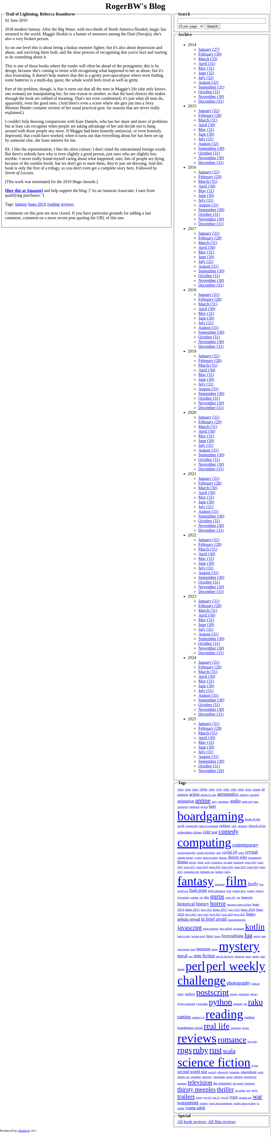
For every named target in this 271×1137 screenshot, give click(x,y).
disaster (223, 857)
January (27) (208, 49)
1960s (212, 789)
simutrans (235, 1072)
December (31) (211, 101)
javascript (189, 927)
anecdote (254, 794)
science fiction (214, 1062)
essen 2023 (240, 867)
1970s (219, 789)
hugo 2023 (215, 914)
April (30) (206, 125)
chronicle (242, 826)
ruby (200, 1050)
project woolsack (186, 1003)
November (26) (211, 770)
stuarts (229, 1076)
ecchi (207, 862)
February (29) (209, 176)
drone (201, 862)
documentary (255, 857)
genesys (259, 890)
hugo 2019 (37, 204)
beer (212, 806)
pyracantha (202, 1003)
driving (192, 862)
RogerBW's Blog (135, 6)
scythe (255, 1065)
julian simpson (210, 928)
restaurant (236, 1027)
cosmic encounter (205, 852)
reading (53, 204)
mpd (192, 949)
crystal (251, 852)
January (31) (208, 172)
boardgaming (210, 816)
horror (218, 903)
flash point (198, 890)
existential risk (191, 871)
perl (195, 966)
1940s (195, 789)
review (245, 1027)
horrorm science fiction (239, 904)
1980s (226, 789)
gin (201, 897)
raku (255, 1002)
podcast (256, 983)
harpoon (247, 897)
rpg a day (252, 1041)
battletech (194, 806)
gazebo (250, 890)
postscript (212, 992)
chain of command (208, 826)
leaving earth (198, 936)
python (220, 1002)
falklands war (207, 871)
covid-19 (229, 852)
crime (241, 852)
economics (216, 862)
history (202, 904)
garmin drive (239, 890)
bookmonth (191, 826)
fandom (219, 871)
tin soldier (240, 1090)
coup (218, 852)
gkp (206, 897)
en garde (228, 862)
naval (182, 955)
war (257, 1096)
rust (215, 1050)
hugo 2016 (206, 909)
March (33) (207, 59)
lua (248, 935)
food (228, 890)
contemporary (245, 845)
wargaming (188, 1102)
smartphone (249, 1072)
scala (229, 1050)
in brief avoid (214, 919)
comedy (228, 831)
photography (239, 983)
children (224, 826)
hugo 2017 (220, 909)
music (214, 949)
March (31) (207, 120)
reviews (67, 204)
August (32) (208, 82)
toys (255, 1090)
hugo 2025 (239, 914)
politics (190, 994)
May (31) (206, 68)
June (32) (206, 73)
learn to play (183, 936)
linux (209, 936)
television (200, 1082)
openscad (239, 956)
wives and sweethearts (220, 1103)
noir (191, 956)
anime (203, 800)
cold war (210, 832)
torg (249, 1090)
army (214, 801)
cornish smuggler (186, 852)
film (236, 881)
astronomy (223, 801)
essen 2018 (202, 867)
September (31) (211, 87)
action (194, 794)
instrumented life (237, 919)
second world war (192, 1071)
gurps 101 (230, 897)
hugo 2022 (203, 914)
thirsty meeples (196, 1089)
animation (185, 801)
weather (204, 1103)
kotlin (255, 926)
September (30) (211, 148)
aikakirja (244, 794)
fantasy (21, 204)
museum (203, 949)
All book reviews (191, 1121)
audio (235, 801)
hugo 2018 (234, 909)
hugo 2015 (192, 909)
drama (182, 862)
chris (233, 826)
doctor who (237, 857)
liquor (217, 936)
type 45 (225, 1097)
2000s (241, 789)
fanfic (227, 871)
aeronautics (227, 794)
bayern (204, 806)
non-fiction (204, 955)
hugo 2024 (227, 914)
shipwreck (222, 1072)
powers (233, 994)
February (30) (209, 54)
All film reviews (222, 1121)
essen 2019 (214, 867)
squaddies (196, 1076)
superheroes (250, 1076)
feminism (220, 884)
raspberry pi (198, 1017)
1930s (188, 789)
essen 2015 (251, 862)
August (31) (208, 205)
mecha (256, 936)
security (212, 1072)
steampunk (219, 1076)
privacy (254, 994)
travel (199, 1097)
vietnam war (245, 1097)
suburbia (238, 1076)
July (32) (205, 77)
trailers (186, 1096)
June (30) (206, 134)
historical (186, 904)
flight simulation (216, 890)
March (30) (207, 488)
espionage (238, 862)
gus (238, 897)
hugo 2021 (190, 914)
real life (217, 1026)
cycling (198, 857)
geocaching (183, 897)
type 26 (207, 1097)
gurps (217, 896)
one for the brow (224, 956)
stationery (207, 1076)
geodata (194, 897)
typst (234, 1097)
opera (248, 956)
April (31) (206, 63)
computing (204, 842)
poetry (180, 994)
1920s (180, 789)
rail (245, 1003)
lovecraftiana (233, 935)
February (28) (209, 115)
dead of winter (210, 857)
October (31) (209, 92)
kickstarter (238, 928)
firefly (253, 884)
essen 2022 (227, 867)
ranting (184, 1016)
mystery (239, 946)
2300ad (256, 789)
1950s (203, 789)
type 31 (216, 1097)
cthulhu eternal (185, 857)
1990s (234, 789)
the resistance (222, 1083)
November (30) (211, 96)
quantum (237, 1003)
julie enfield (225, 928)
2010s (248, 789)
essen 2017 (189, 867)
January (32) (208, 110)
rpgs (184, 1050)
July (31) (205, 139)
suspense (182, 1083)
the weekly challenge (244, 1083)
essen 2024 (252, 867)
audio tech (247, 801)
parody (255, 956)
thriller (225, 1089)
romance (231, 1039)
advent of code (208, 794)
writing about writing (244, 1103)
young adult (195, 1108)
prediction (243, 994)
